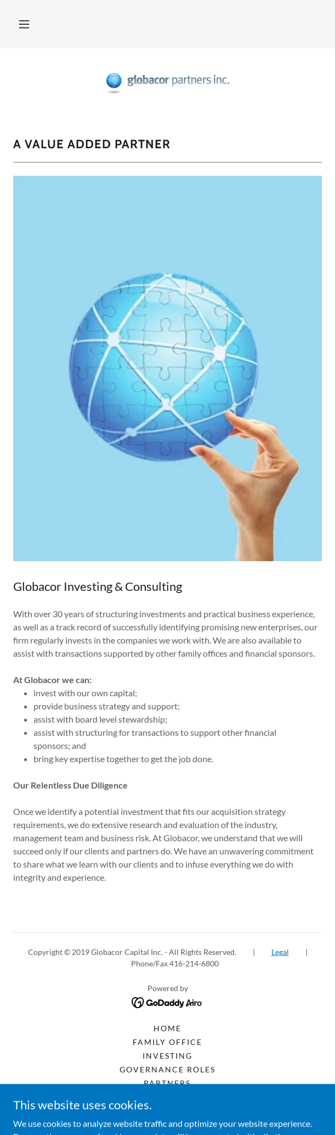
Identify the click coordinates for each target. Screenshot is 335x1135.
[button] (24, 24)
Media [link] (167, 1097)
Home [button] (167, 1028)
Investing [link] (167, 1055)
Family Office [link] (167, 1042)
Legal (280, 952)
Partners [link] (167, 1083)
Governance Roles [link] (167, 1069)
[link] (167, 83)
